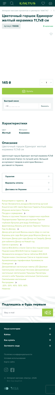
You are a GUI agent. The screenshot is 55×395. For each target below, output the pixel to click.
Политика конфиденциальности (18, 354)
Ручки (5, 203)
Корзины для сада (10, 235)
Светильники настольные (14, 279)
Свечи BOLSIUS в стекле (13, 247)
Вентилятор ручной (38, 203)
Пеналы (25, 210)
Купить (27, 91)
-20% (4, 285)
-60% (25, 285)
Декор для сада (19, 238)
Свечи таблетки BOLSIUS (35, 254)
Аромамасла (37, 260)
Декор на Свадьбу (35, 238)
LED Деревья (41, 266)
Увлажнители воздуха (12, 254)
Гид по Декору (11, 228)
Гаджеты (37, 206)
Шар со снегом (42, 232)
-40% (14, 285)
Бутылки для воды (20, 222)
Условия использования (14, 358)
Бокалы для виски (23, 225)
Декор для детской (11, 232)
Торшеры (30, 272)
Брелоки (28, 206)
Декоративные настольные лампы (18, 266)
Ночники (30, 269)
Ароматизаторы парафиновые (16, 260)
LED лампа (18, 206)
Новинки (6, 288)
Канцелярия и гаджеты (15, 200)
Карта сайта (9, 361)
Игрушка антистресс (11, 210)
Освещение (10, 263)
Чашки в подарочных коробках (34, 216)
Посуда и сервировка (14, 213)
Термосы (45, 225)
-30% (9, 285)
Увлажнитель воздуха (18, 203)
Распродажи (10, 282)
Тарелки (37, 225)
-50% (20, 285)
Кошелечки (7, 206)
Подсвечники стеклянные (14, 257)
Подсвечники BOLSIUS (13, 250)
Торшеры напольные (25, 276)
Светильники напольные (14, 269)
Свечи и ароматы (12, 244)
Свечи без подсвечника (37, 247)
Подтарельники (9, 219)
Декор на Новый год (25, 241)
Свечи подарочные (33, 250)
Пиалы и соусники (10, 216)
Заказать (45, 106)
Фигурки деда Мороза (30, 235)
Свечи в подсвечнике (37, 257)
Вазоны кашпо (27, 232)
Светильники (42, 276)
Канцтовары (47, 206)
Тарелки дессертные (27, 219)
